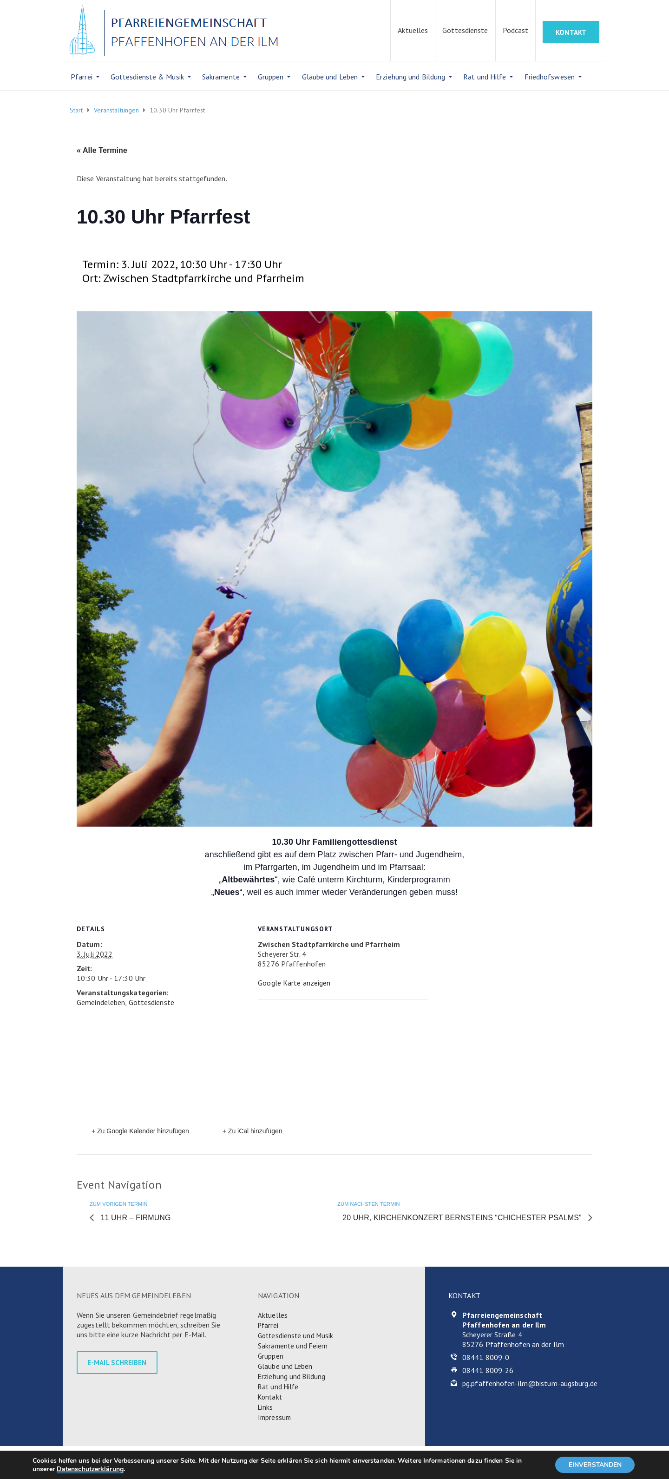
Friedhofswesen (550, 76)
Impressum (274, 1417)
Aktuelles (413, 30)
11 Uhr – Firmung (134, 1218)
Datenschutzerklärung (90, 1468)
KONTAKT (571, 32)
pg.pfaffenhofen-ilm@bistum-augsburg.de (529, 1383)
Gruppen (271, 76)
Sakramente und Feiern (293, 1345)
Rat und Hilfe (484, 76)
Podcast (516, 30)
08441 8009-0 (485, 1357)
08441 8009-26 (487, 1370)
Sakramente (221, 76)
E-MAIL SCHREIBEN (117, 1362)
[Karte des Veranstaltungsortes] (332, 1063)
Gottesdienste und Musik (295, 1335)
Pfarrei (81, 76)
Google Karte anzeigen (294, 982)
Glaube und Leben (330, 76)
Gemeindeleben (101, 1002)
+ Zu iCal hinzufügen (252, 1131)
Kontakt (270, 1397)
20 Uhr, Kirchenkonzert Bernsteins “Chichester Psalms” (463, 1218)
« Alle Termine (102, 150)
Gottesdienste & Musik (147, 76)
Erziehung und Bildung (410, 76)
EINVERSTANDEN (594, 1464)
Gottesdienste (465, 30)
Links (265, 1407)
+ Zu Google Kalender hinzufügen (140, 1131)
